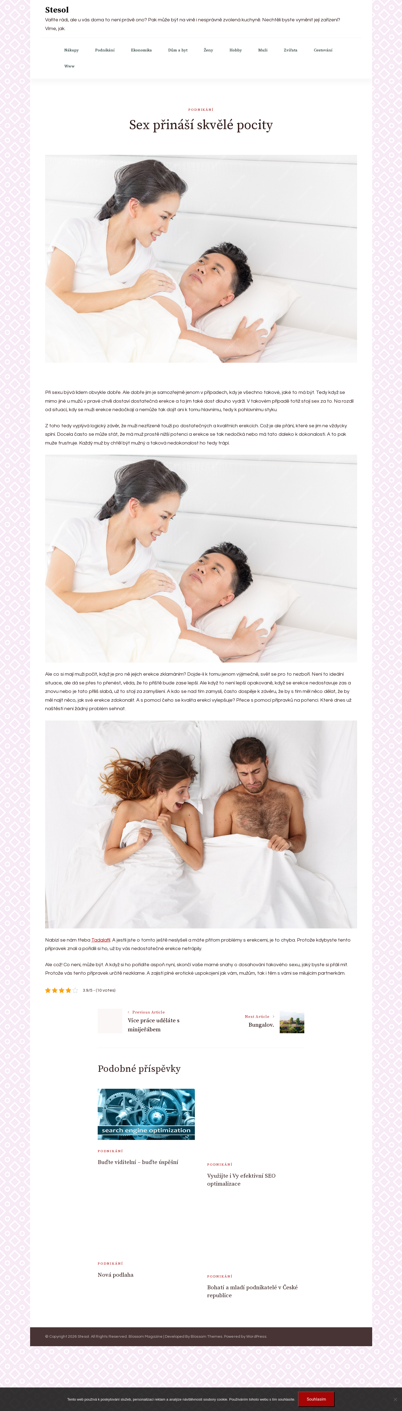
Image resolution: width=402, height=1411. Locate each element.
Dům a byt (177, 50)
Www (69, 66)
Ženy (208, 50)
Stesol (57, 10)
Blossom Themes (206, 1337)
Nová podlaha (116, 1275)
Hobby (236, 50)
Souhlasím (316, 1399)
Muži (262, 50)
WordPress (256, 1337)
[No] (395, 1399)
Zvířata (290, 50)
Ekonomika (141, 50)
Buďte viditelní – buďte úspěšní (138, 1162)
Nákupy (71, 50)
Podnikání (105, 50)
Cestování (323, 50)
